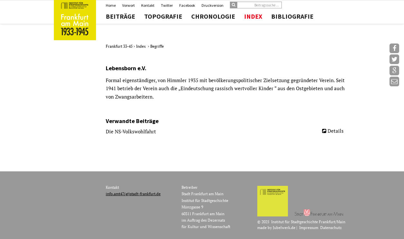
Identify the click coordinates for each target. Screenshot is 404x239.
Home (111, 5)
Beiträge (120, 16)
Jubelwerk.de (284, 227)
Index (253, 16)
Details (336, 131)
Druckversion (212, 5)
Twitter (167, 5)
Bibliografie (292, 16)
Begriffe (157, 46)
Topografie (163, 16)
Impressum (308, 227)
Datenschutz (331, 227)
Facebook (187, 5)
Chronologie (213, 16)
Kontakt (147, 5)
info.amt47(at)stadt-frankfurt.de (133, 193)
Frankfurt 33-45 (119, 46)
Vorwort (128, 5)
